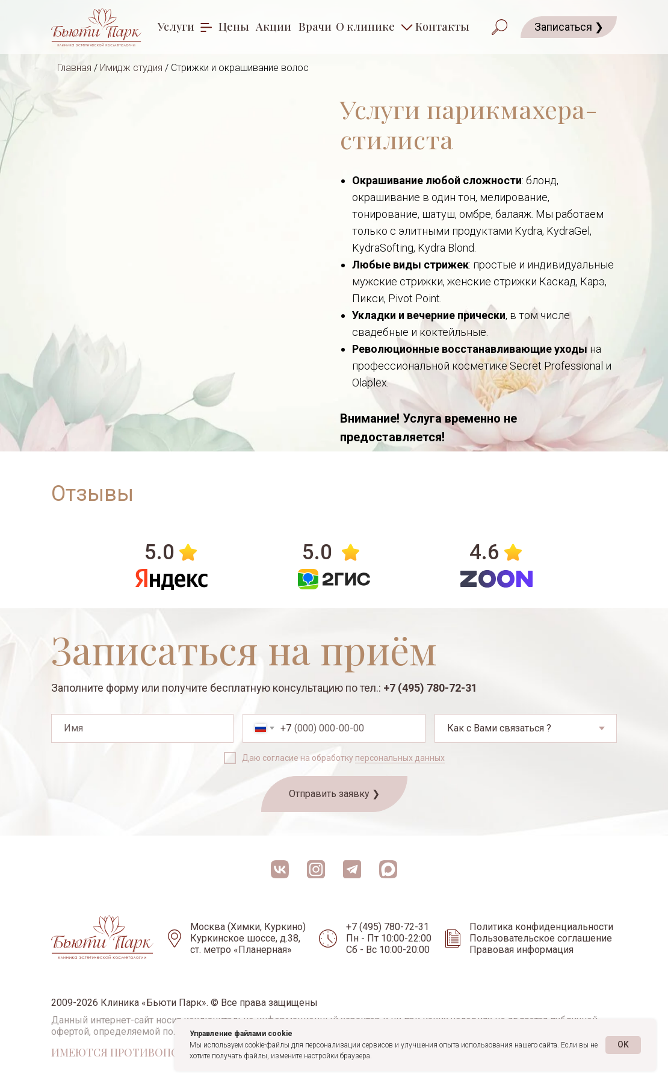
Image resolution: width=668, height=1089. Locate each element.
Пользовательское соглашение (540, 938)
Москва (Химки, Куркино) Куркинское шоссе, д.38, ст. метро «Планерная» (248, 938)
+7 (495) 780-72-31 (430, 687)
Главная (74, 67)
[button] (568, 27)
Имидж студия (131, 67)
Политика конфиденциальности (541, 926)
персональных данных (400, 758)
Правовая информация (521, 949)
